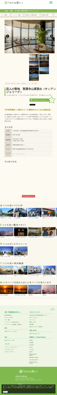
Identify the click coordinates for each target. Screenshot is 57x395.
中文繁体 (31, 342)
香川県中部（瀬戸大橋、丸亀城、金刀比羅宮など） (16, 83)
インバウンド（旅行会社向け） (12, 322)
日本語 (30, 351)
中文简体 (31, 345)
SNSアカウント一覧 (9, 340)
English (31, 340)
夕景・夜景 (33, 83)
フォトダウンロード (9, 349)
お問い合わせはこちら (34, 333)
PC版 (6, 331)
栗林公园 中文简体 (33, 357)
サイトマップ (32, 319)
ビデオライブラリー (9, 351)
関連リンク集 (32, 322)
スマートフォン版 (12, 331)
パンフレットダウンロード (11, 347)
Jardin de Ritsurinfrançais (33, 362)
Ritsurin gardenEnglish (33, 354)
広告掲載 (31, 324)
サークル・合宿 (8, 317)
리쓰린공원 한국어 (33, 359)
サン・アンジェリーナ (19, 154)
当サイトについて (33, 317)
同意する (5, 391)
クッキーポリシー (43, 387)
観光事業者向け (8, 315)
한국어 (30, 347)
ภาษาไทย (31, 349)
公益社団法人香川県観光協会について (38, 315)
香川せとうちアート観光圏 (35, 326)
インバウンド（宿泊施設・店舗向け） (14, 324)
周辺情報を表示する (28, 196)
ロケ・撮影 (7, 319)
